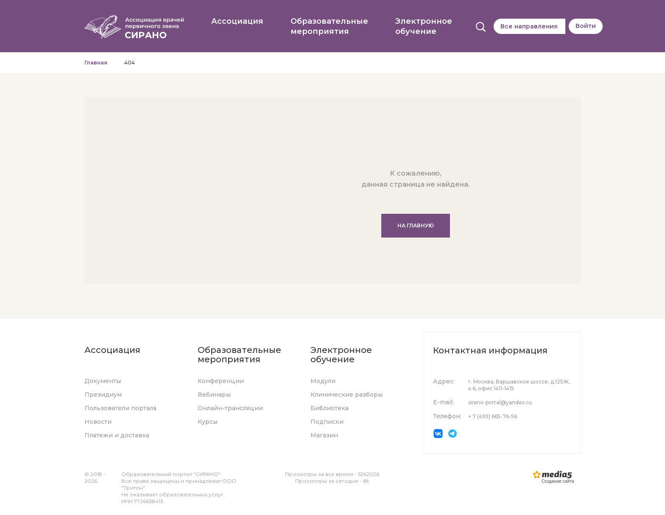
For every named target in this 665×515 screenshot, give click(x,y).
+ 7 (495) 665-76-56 (492, 416)
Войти (586, 26)
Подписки (327, 421)
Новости (98, 421)
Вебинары (214, 394)
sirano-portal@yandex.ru (500, 402)
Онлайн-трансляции (230, 408)
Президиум (103, 394)
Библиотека (329, 408)
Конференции (221, 381)
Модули (322, 381)
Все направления (529, 26)
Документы (102, 381)
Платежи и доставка (116, 435)
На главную (415, 225)
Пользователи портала (120, 408)
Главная (95, 62)
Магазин (324, 435)
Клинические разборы (346, 394)
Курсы (208, 421)
